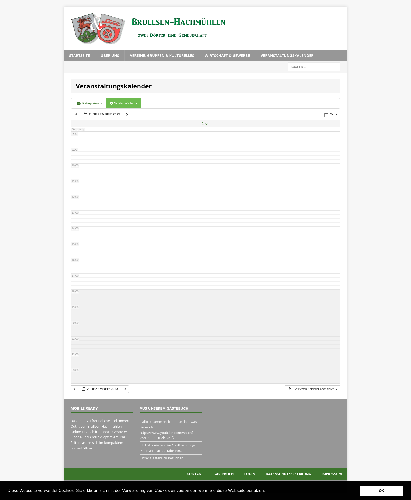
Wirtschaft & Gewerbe (227, 55)
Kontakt (195, 473)
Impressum (332, 473)
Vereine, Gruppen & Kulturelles (162, 55)
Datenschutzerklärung (288, 473)
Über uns (110, 55)
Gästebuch (223, 473)
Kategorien (89, 103)
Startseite (79, 55)
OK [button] (382, 490)
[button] (267, 491)
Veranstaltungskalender (287, 55)
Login (249, 473)
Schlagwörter (123, 103)
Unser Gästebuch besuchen (161, 458)
